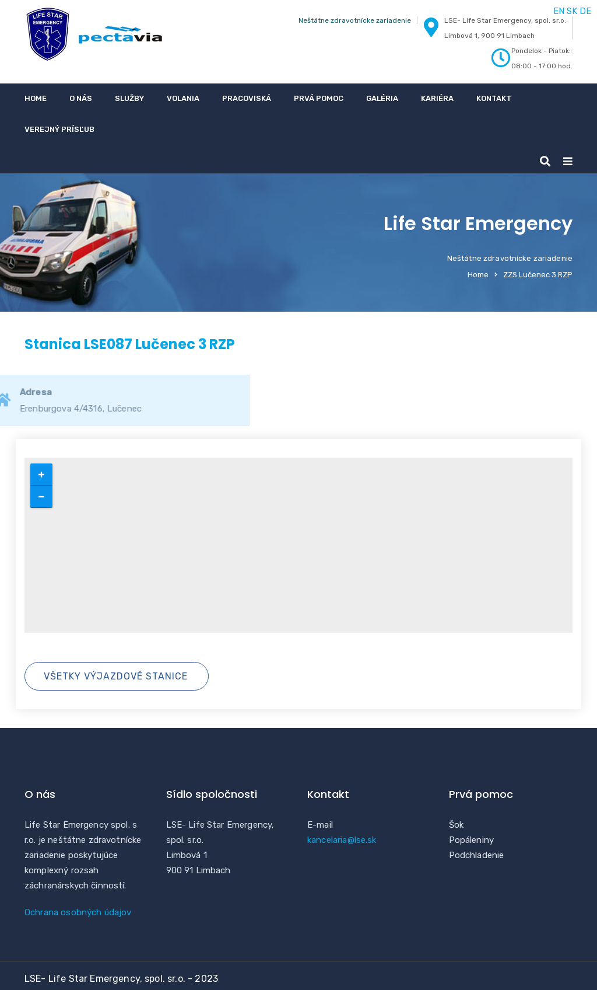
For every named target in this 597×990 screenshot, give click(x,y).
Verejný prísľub (59, 129)
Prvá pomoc (318, 98)
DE (585, 11)
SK (572, 11)
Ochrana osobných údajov (77, 912)
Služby (129, 98)
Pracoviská (246, 98)
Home (35, 98)
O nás (80, 98)
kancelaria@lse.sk (342, 840)
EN (558, 11)
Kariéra (437, 98)
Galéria (382, 98)
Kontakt (493, 98)
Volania (183, 98)
